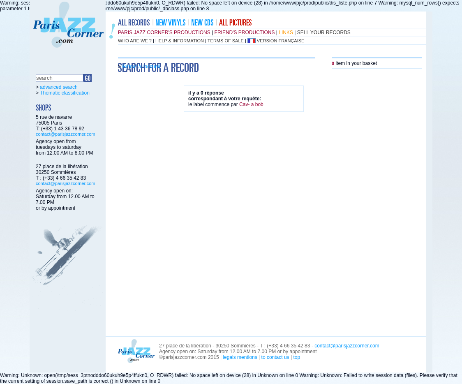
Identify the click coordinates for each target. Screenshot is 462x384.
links (286, 32)
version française (281, 40)
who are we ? (135, 40)
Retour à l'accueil (141, 66)
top (296, 357)
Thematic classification (65, 93)
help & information (179, 40)
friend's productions (245, 32)
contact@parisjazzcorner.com (65, 134)
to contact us (275, 357)
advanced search (58, 87)
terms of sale (226, 40)
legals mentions (240, 357)
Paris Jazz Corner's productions (164, 32)
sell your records (324, 32)
